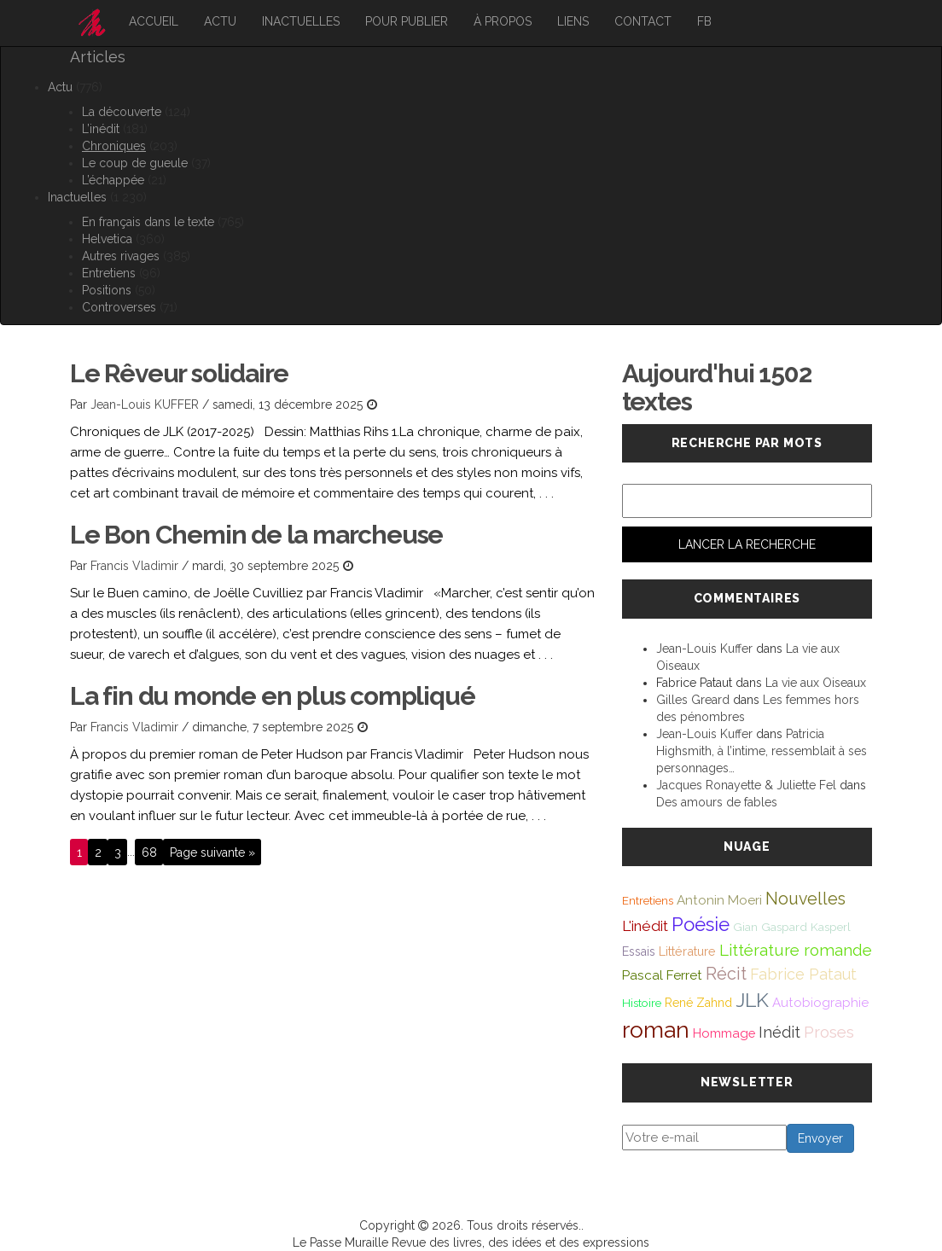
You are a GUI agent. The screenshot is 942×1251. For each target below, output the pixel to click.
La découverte (121, 112)
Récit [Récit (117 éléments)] (726, 973)
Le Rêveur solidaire (179, 373)
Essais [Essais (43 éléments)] (638, 951)
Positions (106, 290)
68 (149, 851)
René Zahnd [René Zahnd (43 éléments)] (698, 1003)
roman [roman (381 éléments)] (655, 1029)
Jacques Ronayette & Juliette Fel (746, 785)
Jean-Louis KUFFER (144, 404)
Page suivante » (212, 851)
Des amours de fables (716, 802)
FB (704, 21)
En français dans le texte (148, 222)
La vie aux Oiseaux (815, 683)
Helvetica (107, 239)
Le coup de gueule (135, 163)
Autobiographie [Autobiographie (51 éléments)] (820, 1002)
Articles (97, 57)
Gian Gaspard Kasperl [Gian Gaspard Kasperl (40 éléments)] (792, 927)
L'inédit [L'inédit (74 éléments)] (645, 925)
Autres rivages (121, 256)
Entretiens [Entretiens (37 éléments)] (647, 900)
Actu (220, 21)
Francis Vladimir (134, 566)
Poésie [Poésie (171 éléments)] (701, 924)
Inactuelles (301, 21)
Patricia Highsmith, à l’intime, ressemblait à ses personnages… (761, 751)
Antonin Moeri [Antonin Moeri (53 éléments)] (719, 900)
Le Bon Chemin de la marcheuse (256, 535)
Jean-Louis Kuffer (704, 648)
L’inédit (100, 129)
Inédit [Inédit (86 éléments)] (779, 1032)
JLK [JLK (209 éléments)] (752, 999)
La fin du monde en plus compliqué (272, 696)
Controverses (119, 307)
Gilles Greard (693, 700)
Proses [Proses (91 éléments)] (829, 1032)
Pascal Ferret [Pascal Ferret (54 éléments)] (662, 975)
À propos (503, 21)
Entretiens (109, 273)
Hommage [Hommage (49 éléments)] (724, 1033)
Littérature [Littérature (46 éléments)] (687, 951)
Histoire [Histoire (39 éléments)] (641, 1003)
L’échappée (113, 180)
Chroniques (114, 146)
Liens (573, 21)
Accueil (153, 21)
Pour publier (406, 21)
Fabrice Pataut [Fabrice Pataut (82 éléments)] (803, 974)
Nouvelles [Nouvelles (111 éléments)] (805, 899)
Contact (643, 21)
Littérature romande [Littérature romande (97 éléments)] (795, 949)
